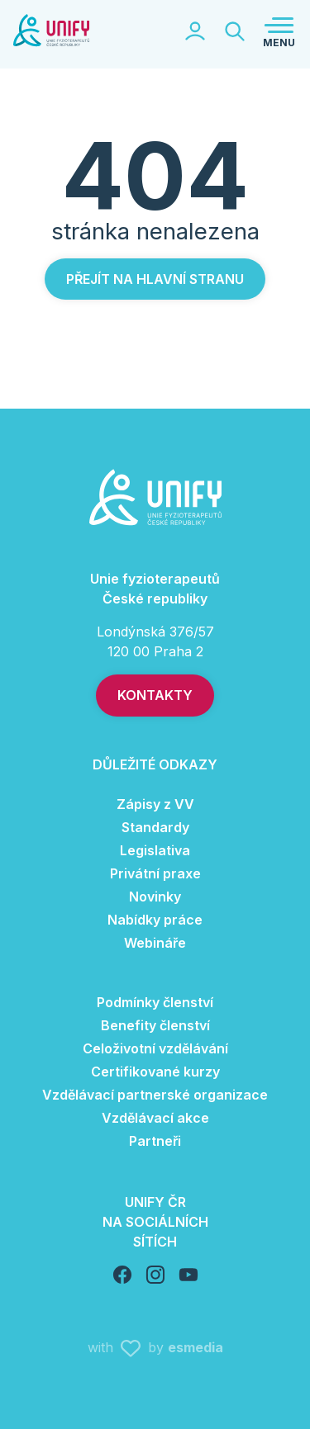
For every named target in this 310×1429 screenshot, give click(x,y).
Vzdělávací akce (155, 1118)
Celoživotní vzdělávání (155, 1048)
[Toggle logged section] (195, 31)
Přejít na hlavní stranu (155, 279)
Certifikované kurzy (155, 1071)
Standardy (155, 827)
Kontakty (155, 695)
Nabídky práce (155, 919)
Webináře (155, 943)
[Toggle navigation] (279, 31)
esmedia (195, 1347)
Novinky (155, 896)
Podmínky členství (155, 1002)
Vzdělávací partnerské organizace (155, 1094)
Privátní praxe (155, 873)
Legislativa (155, 850)
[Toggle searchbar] (234, 31)
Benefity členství (155, 1025)
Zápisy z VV (155, 804)
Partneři (155, 1141)
